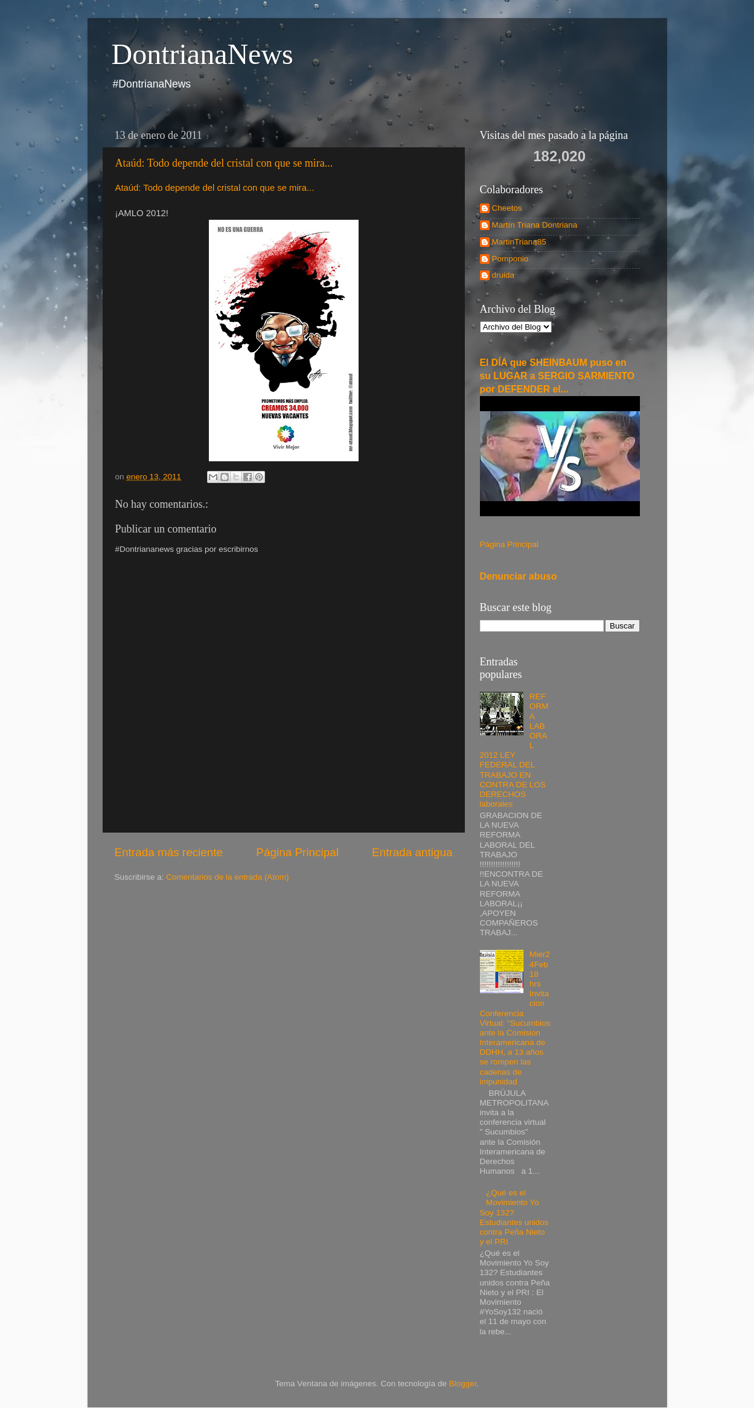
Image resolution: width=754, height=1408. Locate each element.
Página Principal (297, 852)
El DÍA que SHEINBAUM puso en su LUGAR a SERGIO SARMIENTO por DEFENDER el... (557, 375)
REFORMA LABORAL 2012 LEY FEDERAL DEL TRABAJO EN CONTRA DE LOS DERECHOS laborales (514, 750)
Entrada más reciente (169, 852)
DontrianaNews (202, 54)
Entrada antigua (412, 852)
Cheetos (507, 208)
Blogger (463, 1383)
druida (503, 275)
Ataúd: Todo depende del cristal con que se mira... (224, 163)
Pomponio (510, 258)
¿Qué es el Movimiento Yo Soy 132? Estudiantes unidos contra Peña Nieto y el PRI (514, 1217)
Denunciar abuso (518, 576)
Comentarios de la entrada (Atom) (227, 877)
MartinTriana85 (519, 241)
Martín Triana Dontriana (535, 224)
